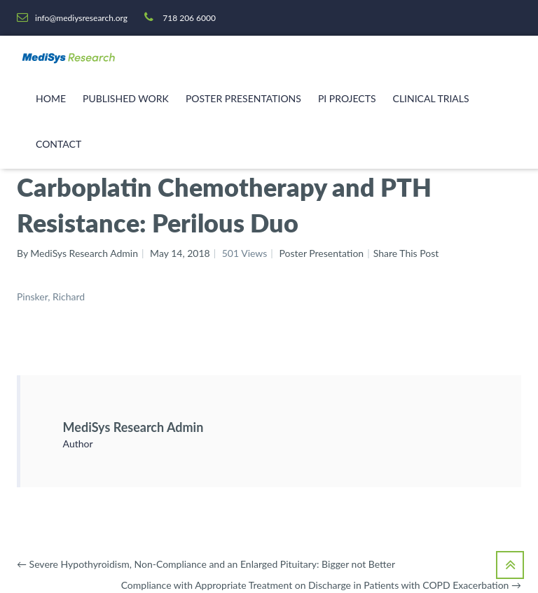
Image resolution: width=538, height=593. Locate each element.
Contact (58, 144)
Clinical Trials (431, 98)
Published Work (126, 98)
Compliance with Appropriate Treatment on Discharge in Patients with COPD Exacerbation (321, 585)
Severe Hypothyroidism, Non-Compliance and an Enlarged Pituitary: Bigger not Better (206, 564)
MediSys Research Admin (133, 427)
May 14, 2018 (180, 253)
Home (51, 98)
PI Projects (347, 98)
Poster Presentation (321, 253)
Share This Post (406, 253)
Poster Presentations (243, 98)
